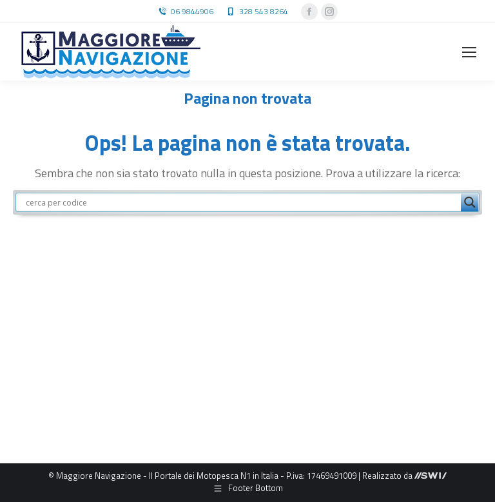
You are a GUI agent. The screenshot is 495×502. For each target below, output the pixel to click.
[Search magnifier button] (470, 202)
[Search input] (242, 202)
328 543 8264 (263, 11)
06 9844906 (192, 11)
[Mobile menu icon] (469, 52)
